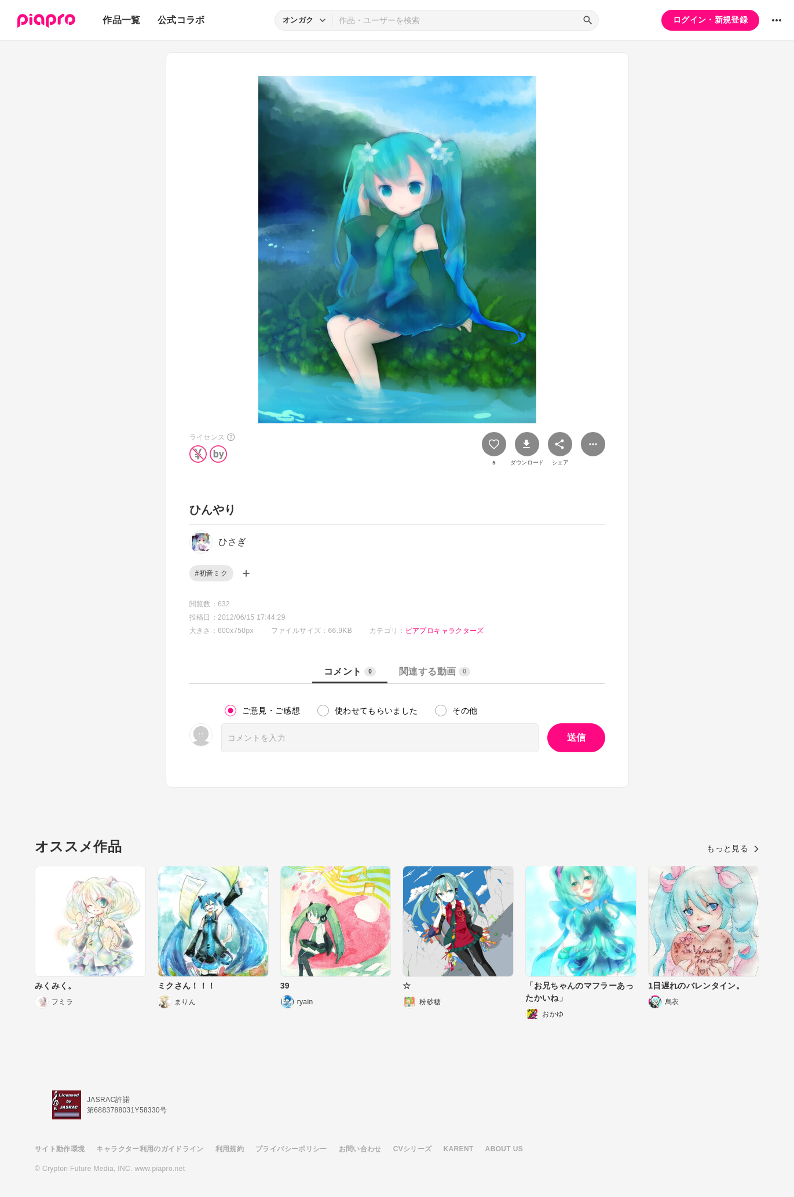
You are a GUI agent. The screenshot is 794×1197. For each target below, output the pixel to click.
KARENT (459, 1149)
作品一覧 (121, 20)
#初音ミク (211, 573)
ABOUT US (504, 1149)
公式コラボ (181, 20)
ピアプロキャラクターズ (444, 631)
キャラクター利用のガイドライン (149, 1149)
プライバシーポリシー (291, 1149)
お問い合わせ (360, 1149)
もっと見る (733, 848)
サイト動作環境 (60, 1149)
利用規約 (229, 1149)
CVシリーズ (412, 1149)
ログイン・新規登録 (710, 19)
